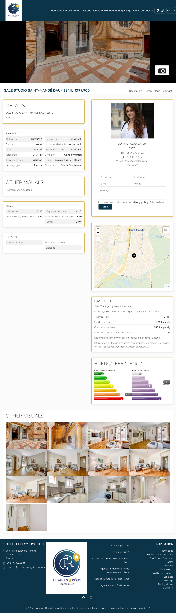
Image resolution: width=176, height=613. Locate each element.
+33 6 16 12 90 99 (134, 156)
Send (105, 206)
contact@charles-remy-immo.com (26, 567)
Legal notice (73, 608)
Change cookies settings (112, 608)
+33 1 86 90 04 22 (134, 152)
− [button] (98, 233)
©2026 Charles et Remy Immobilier (45, 608)
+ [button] (98, 229)
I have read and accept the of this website (133, 202)
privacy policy (140, 202)
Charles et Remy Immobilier (24, 544)
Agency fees (90, 608)
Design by (139, 608)
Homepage (14, 10)
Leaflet (167, 286)
